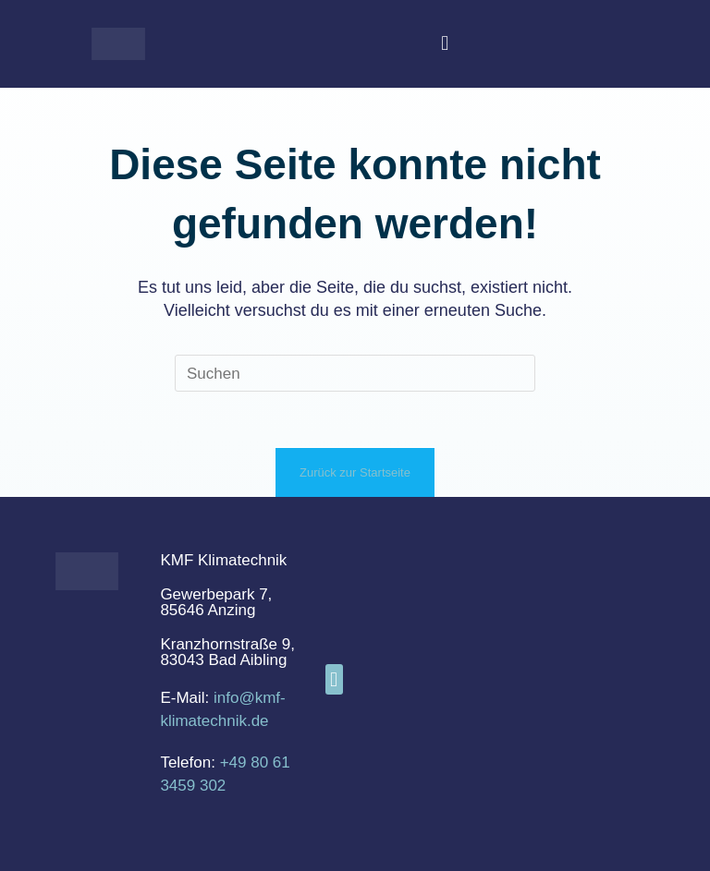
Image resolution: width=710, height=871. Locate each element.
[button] (445, 44)
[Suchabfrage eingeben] (355, 373)
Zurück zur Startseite (355, 472)
